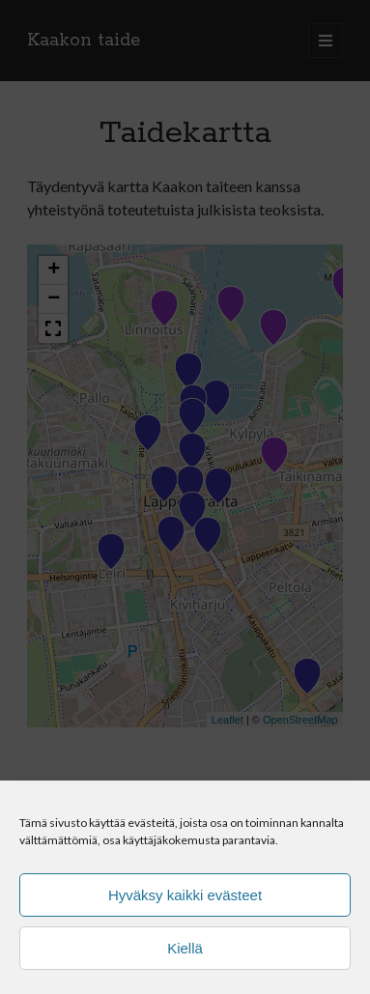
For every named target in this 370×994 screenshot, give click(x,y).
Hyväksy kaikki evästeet (185, 895)
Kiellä (185, 948)
